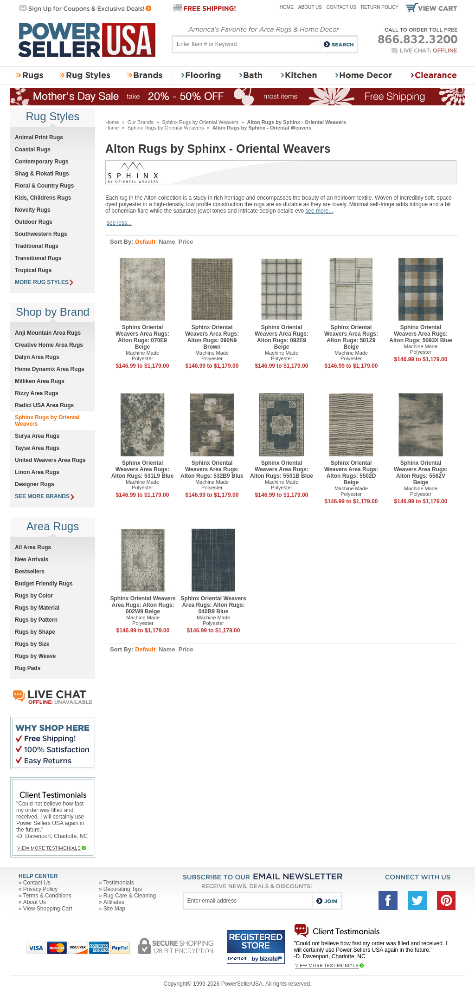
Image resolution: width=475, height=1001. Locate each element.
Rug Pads (27, 668)
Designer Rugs (34, 484)
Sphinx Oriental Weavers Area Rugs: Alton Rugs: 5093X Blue (420, 334)
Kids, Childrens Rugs (43, 198)
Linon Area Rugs (37, 472)
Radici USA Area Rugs (44, 405)
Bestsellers (30, 571)
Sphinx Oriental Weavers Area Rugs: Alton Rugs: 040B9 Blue (213, 605)
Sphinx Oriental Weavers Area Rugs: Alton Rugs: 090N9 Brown (212, 337)
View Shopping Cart (47, 908)
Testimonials (118, 882)
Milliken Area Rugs (39, 381)
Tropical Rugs (33, 270)
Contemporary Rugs (41, 161)
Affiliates (113, 902)
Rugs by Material (37, 607)
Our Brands (141, 122)
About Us (310, 7)
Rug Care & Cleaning (129, 895)
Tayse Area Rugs (37, 448)
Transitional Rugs (38, 258)
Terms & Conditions (47, 895)
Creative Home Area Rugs (49, 345)
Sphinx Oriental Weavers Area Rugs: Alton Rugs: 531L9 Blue (142, 469)
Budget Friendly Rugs (44, 583)
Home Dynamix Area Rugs (49, 369)
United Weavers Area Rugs (50, 460)
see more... (319, 211)
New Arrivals (31, 559)
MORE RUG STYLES (44, 282)
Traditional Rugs (36, 246)
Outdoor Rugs (33, 222)
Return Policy (379, 7)
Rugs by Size (32, 644)
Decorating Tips (122, 889)
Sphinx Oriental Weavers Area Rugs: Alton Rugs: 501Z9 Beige (351, 337)
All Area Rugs (33, 547)
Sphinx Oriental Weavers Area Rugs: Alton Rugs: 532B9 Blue (212, 469)
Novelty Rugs (33, 210)
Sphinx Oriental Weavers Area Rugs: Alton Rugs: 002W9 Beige (142, 605)
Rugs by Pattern (36, 620)
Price (186, 241)
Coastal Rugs (33, 149)
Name (167, 241)
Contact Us (341, 7)
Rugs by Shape (35, 632)
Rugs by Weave (35, 656)
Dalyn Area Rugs (37, 357)
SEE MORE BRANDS (44, 496)
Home (287, 7)
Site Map (114, 908)
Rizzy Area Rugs (36, 393)
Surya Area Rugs (37, 436)
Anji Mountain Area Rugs (48, 333)
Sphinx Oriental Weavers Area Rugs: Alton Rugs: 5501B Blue (281, 469)
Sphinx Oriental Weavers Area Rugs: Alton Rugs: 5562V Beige (421, 473)
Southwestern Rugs (41, 234)
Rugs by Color (34, 595)
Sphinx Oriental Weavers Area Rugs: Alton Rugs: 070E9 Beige (142, 337)
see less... (119, 223)
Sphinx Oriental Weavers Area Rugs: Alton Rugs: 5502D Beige (351, 473)
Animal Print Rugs (39, 137)
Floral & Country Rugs (44, 185)
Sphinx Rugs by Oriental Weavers (200, 122)
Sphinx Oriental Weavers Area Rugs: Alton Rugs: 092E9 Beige (281, 337)
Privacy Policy (40, 889)
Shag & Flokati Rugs (42, 173)
